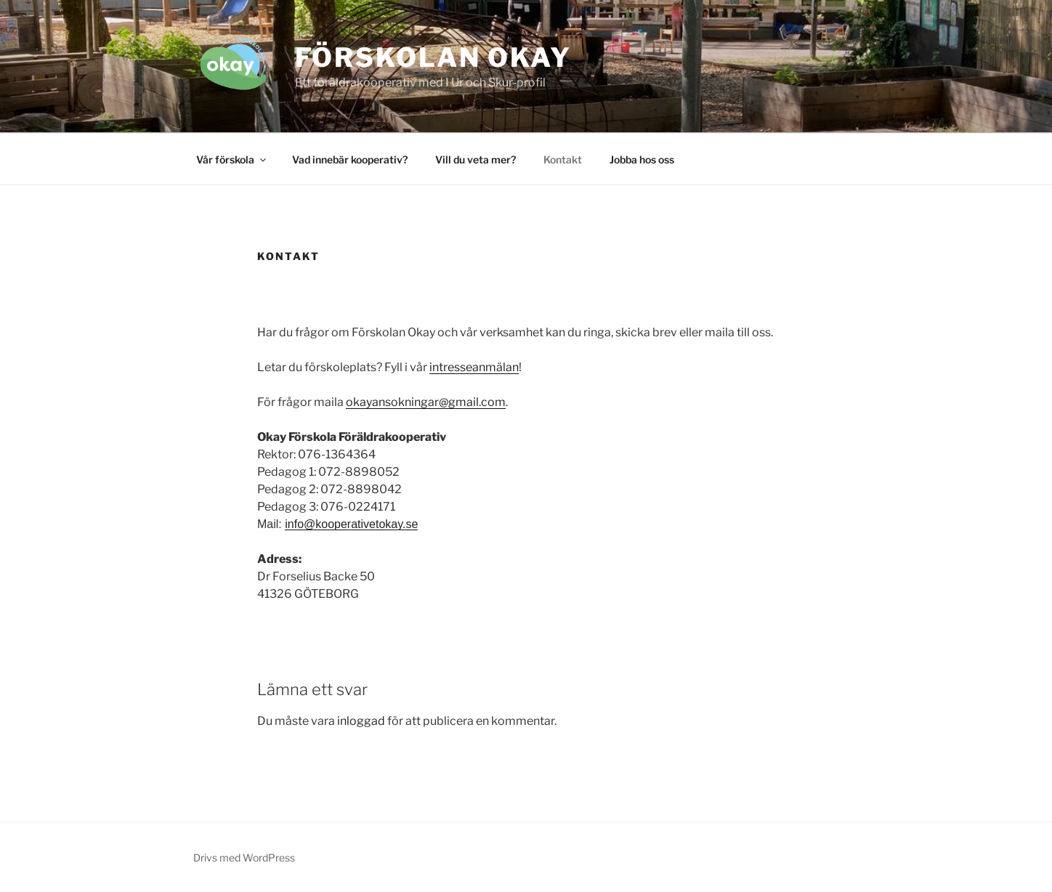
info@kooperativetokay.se (351, 524)
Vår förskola (232, 159)
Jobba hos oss (642, 159)
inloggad (361, 721)
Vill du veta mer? (475, 159)
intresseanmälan (474, 367)
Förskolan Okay (433, 57)
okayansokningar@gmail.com (426, 402)
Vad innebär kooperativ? (350, 159)
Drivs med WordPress (244, 857)
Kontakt (562, 159)
